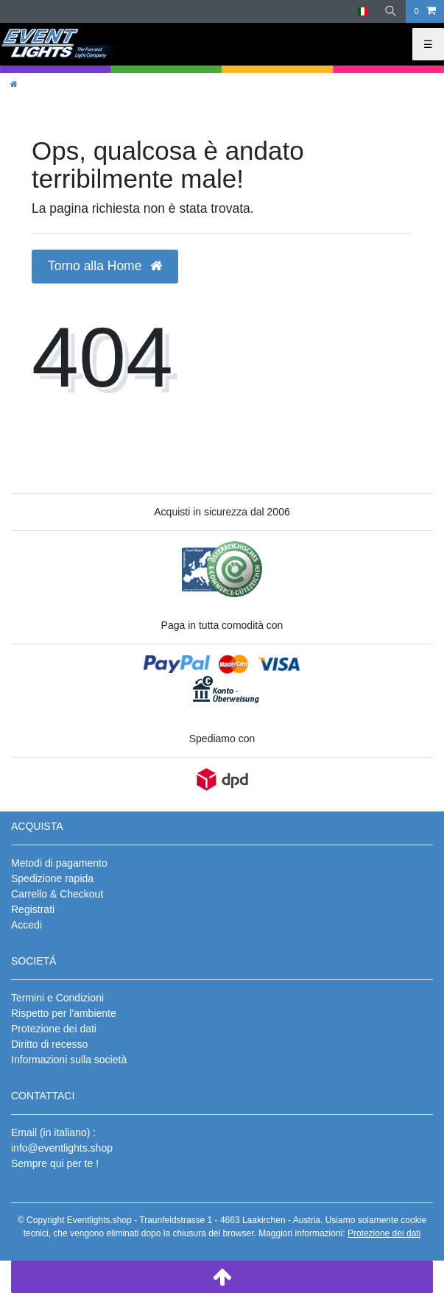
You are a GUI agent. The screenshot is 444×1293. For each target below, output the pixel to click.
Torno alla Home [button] (105, 265)
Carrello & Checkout (57, 894)
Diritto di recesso (49, 1044)
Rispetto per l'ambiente (63, 1013)
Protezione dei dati (53, 1029)
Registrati (32, 909)
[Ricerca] (391, 11)
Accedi (26, 925)
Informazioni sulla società (69, 1059)
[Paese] (362, 11)
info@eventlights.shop (62, 1148)
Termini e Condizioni (57, 998)
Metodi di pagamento (59, 863)
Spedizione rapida (52, 878)
